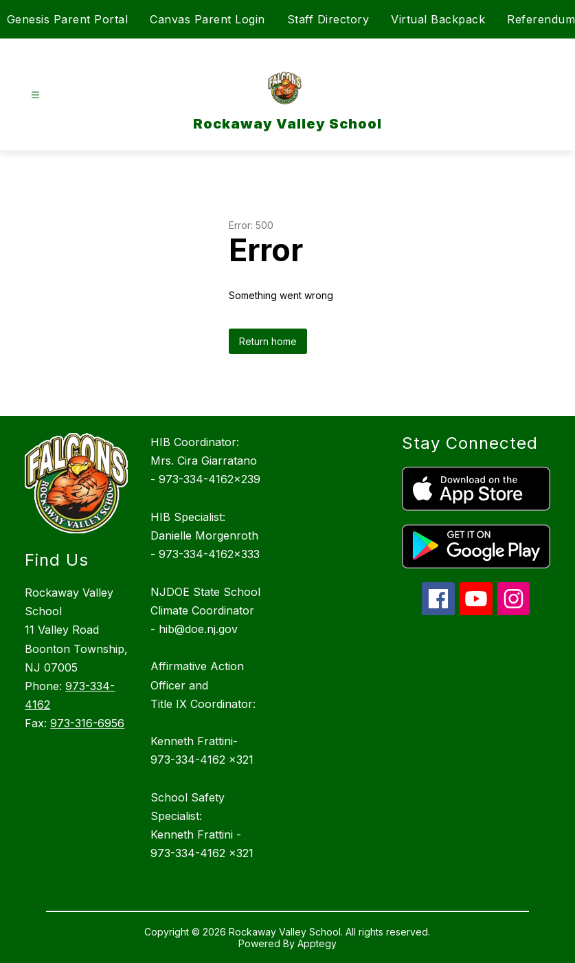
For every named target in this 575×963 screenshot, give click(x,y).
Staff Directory (328, 19)
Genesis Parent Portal (67, 19)
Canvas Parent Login (207, 19)
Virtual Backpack (438, 19)
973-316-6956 (87, 723)
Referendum (541, 19)
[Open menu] (35, 95)
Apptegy (317, 943)
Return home (268, 341)
